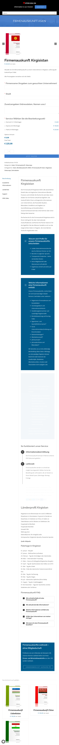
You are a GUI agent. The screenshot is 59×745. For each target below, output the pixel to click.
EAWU (29, 168)
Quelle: (23, 539)
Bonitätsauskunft (22, 168)
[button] (37, 597)
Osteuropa (29, 165)
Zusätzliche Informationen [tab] (6, 184)
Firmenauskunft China (43, 708)
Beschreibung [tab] (6, 178)
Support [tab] (4, 194)
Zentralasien (15, 170)
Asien (13, 165)
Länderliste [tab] (5, 190)
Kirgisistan (49, 168)
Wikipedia (28, 539)
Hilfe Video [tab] (5, 198)
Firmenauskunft (20, 165)
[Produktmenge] (9, 151)
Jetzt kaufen (31, 156)
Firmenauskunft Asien (38, 168)
